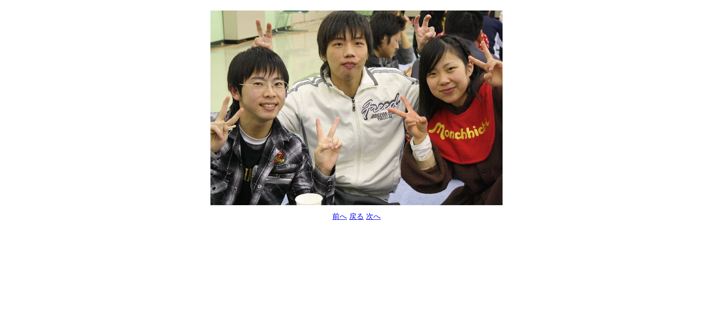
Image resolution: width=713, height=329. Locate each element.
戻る (356, 216)
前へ (339, 216)
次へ (373, 216)
